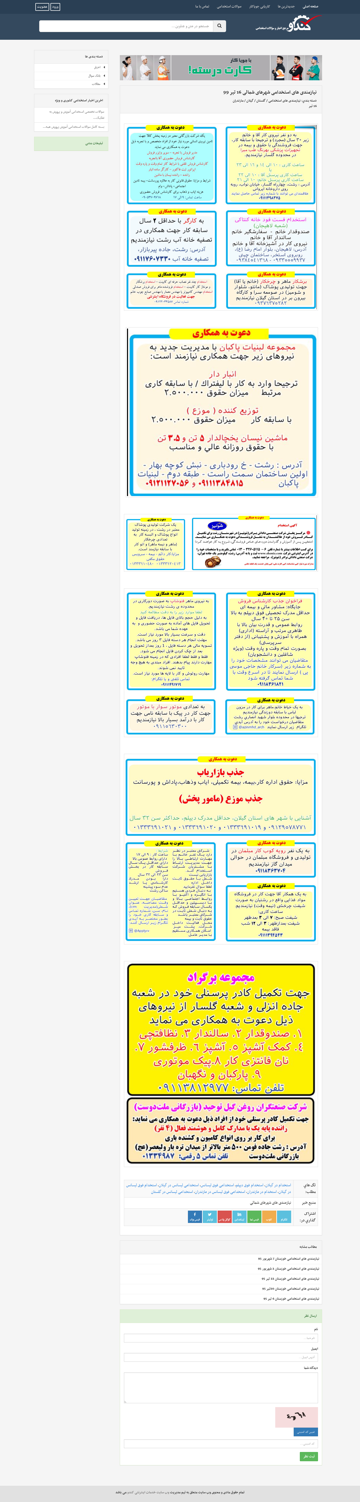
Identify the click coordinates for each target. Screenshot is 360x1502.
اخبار (99, 67)
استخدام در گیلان (278, 1185)
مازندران (238, 101)
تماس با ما (202, 6)
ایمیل (314, 1349)
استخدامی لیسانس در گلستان (172, 1192)
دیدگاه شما (311, 1368)
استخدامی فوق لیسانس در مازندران (220, 1192)
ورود (55, 7)
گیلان (249, 101)
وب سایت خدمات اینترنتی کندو (148, 1492)
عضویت (42, 7)
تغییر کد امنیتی (306, 1432)
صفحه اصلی (308, 6)
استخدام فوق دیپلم (249, 1185)
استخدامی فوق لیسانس (217, 1185)
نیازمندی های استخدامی (284, 101)
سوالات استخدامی (229, 6)
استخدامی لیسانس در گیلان (179, 1185)
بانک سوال (96, 76)
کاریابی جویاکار (259, 6)
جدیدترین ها (286, 6)
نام (316, 1329)
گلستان (261, 101)
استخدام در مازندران (262, 1192)
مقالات (98, 84)
